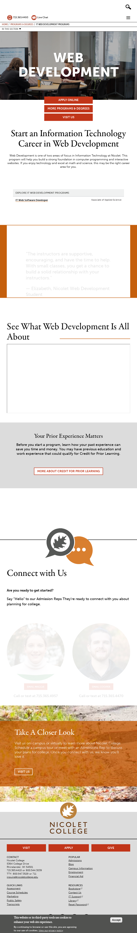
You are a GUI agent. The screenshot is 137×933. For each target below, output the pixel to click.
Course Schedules (17, 892)
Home (5, 24)
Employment (75, 872)
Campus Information (80, 868)
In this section (10, 28)
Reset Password (78, 904)
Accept (116, 919)
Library (73, 900)
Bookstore (75, 888)
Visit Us (68, 117)
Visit (26, 848)
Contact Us (74, 892)
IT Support (75, 896)
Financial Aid (75, 876)
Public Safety (14, 900)
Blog (71, 864)
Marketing (12, 896)
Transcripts (13, 904)
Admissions (75, 860)
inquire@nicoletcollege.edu (22, 877)
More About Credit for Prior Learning (68, 482)
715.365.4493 (20, 17)
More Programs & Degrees (68, 108)
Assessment (13, 888)
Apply (68, 848)
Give (111, 848)
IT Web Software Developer (32, 200)
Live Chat (42, 17)
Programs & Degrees (21, 24)
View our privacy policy (51, 930)
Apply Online (68, 100)
